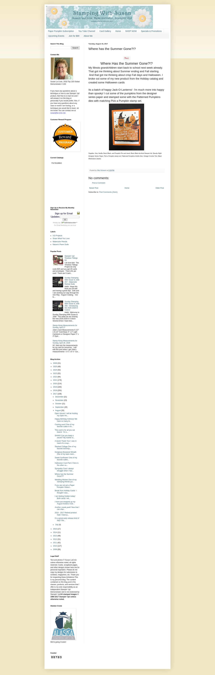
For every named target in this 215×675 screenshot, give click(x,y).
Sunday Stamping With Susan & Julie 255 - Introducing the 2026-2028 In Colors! (72, 306)
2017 (55, 394)
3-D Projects (57, 236)
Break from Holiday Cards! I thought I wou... (66, 492)
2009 (55, 549)
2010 (55, 546)
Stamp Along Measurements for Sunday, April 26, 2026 (65, 342)
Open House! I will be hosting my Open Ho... (66, 414)
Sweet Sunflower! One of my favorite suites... (66, 459)
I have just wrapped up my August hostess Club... (65, 503)
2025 (55, 367)
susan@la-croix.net (57, 113)
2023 (55, 373)
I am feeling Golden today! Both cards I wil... (65, 497)
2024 (55, 370)
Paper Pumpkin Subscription (61, 31)
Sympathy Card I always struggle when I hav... (64, 470)
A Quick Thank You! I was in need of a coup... (66, 442)
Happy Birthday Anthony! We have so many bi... (66, 420)
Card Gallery (105, 31)
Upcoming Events (56, 36)
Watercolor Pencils (60, 242)
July (57, 525)
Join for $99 (74, 36)
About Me (88, 36)
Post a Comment (98, 183)
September (59, 407)
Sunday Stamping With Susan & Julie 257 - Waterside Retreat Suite (72, 281)
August (58, 410)
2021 (55, 380)
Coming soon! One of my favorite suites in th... (64, 425)
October (58, 404)
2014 (55, 532)
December (59, 397)
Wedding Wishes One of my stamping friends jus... (66, 481)
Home (118, 31)
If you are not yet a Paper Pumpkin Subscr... (65, 486)
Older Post (160, 188)
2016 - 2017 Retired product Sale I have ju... (66, 514)
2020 (55, 384)
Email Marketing (62, 225)
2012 (55, 539)
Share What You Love (61, 239)
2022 (55, 377)
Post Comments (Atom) (108, 192)
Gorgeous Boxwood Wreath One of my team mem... (65, 453)
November (59, 400)
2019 (55, 387)
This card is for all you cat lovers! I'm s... (65, 431)
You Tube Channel (86, 31)
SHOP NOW (131, 31)
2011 (55, 543)
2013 (55, 536)
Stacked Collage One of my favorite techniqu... (65, 448)
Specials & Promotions (151, 31)
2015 (55, 529)
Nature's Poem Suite (61, 244)
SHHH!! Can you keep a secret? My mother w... (65, 437)
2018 (55, 390)
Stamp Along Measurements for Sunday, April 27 (65, 326)
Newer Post (93, 188)
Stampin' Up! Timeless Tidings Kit (71, 258)
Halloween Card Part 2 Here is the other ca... (67, 464)
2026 (55, 363)
